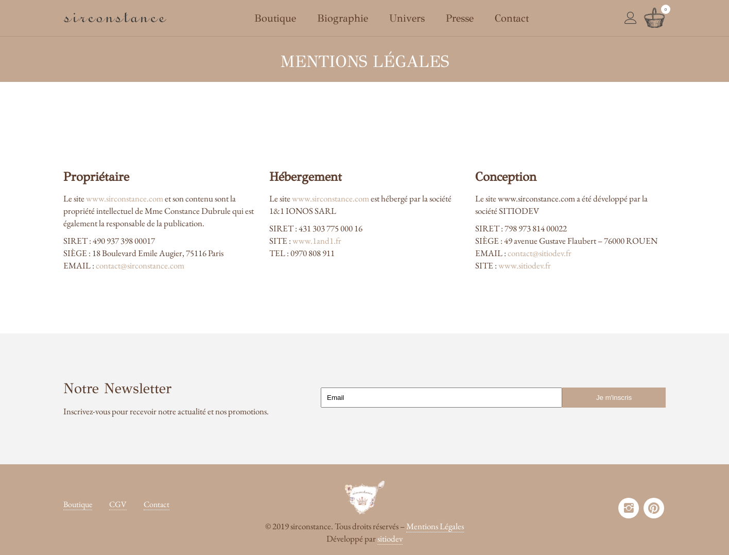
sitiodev (390, 538)
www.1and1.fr (316, 240)
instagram (628, 508)
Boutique (77, 504)
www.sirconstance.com (124, 198)
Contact (156, 504)
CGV (118, 504)
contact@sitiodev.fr (539, 253)
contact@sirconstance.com (140, 265)
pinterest (654, 508)
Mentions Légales (435, 526)
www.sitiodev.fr (524, 265)
